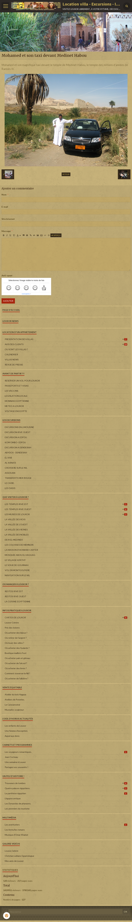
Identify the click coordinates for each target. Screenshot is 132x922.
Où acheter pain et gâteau (17, 658)
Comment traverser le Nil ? (17, 673)
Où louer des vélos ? (14, 643)
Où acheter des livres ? (16, 668)
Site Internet (8, 219)
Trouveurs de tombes (66, 783)
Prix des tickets (12, 627)
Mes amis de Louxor (14, 861)
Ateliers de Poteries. (15, 699)
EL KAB (8, 457)
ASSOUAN (10, 473)
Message (6, 231)
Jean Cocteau (11, 757)
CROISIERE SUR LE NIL (16, 467)
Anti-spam (7, 275)
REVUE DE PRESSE (14, 364)
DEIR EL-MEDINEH (14, 539)
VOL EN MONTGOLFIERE (17, 570)
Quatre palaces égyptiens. (66, 788)
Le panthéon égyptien (66, 793)
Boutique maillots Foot (15, 653)
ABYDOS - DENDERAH (16, 452)
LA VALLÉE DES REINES (16, 529)
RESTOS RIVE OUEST (15, 596)
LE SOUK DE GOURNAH (16, 565)
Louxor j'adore (11, 850)
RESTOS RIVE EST (14, 591)
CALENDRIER (11, 354)
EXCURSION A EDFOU (16, 437)
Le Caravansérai (12, 704)
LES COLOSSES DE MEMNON (19, 544)
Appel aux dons (12, 736)
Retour (66, 174)
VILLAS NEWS (12, 359)
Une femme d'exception (16, 730)
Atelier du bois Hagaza (15, 694)
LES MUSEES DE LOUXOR (66, 514)
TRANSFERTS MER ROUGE (18, 478)
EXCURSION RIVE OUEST (17, 432)
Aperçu (56, 235)
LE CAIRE (9, 483)
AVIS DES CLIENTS (66, 344)
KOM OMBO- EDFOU (15, 442)
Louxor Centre (12, 622)
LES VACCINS (11, 390)
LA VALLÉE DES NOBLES (17, 534)
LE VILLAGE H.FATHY (15, 560)
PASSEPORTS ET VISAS (17, 385)
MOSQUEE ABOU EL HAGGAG (20, 555)
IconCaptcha (26, 294)
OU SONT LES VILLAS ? (16, 349)
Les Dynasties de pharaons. (18, 803)
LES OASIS (10, 488)
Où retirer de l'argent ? (16, 637)
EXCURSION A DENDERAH (18, 447)
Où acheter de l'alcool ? (16, 663)
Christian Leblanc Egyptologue (19, 856)
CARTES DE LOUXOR (66, 617)
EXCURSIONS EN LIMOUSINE (19, 427)
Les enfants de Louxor (15, 725)
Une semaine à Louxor (15, 762)
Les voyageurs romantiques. (66, 752)
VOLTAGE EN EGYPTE (16, 411)
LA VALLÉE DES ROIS (15, 519)
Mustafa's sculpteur (14, 709)
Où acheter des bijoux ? (16, 632)
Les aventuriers (66, 824)
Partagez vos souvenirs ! (16, 767)
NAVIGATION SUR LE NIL (17, 575)
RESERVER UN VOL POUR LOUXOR (22, 380)
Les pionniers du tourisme (17, 808)
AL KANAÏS (10, 462)
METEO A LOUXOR (14, 406)
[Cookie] (6, 915)
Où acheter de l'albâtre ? (16, 678)
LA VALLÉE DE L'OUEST (16, 524)
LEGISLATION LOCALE (16, 396)
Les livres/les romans (15, 829)
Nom (4, 194)
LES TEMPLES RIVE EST (66, 504)
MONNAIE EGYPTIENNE (17, 401)
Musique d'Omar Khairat (16, 834)
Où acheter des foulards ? (17, 648)
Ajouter (8, 301)
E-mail (5, 206)
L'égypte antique (13, 798)
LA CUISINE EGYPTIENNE (17, 601)
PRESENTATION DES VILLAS (66, 339)
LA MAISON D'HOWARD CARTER (21, 550)
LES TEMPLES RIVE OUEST (66, 509)
